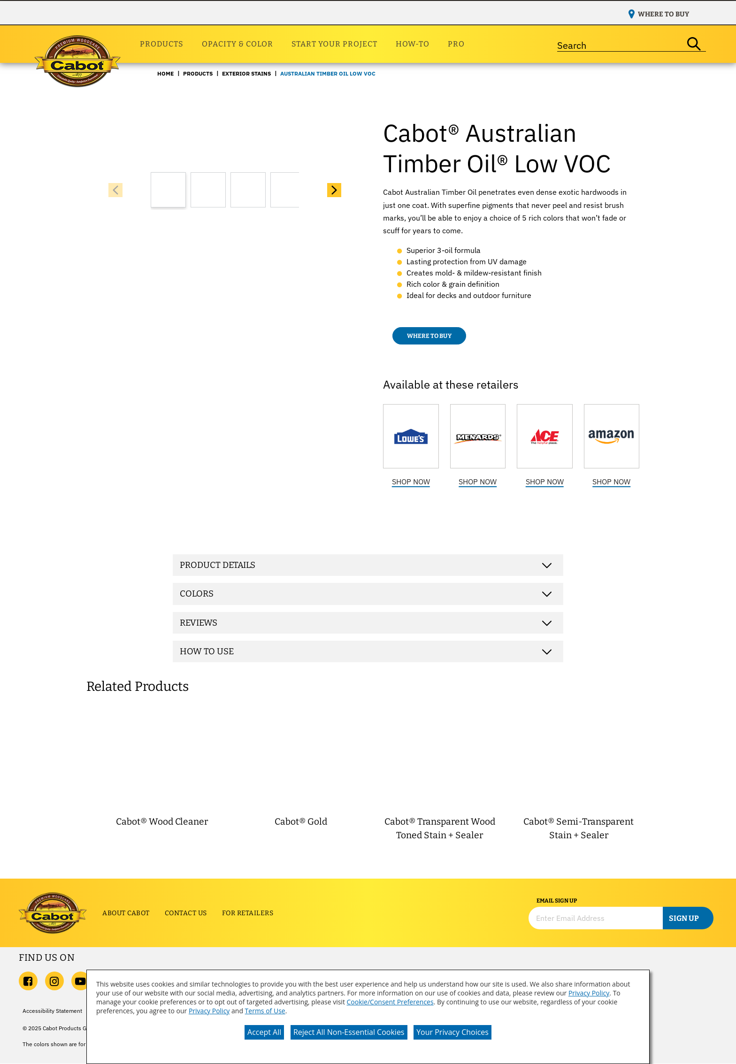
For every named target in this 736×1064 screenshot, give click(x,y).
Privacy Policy (588, 992)
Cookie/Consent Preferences (390, 1001)
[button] (334, 190)
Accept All (264, 1032)
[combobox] (619, 44)
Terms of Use (265, 1010)
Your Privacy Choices (452, 1032)
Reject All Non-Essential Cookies (349, 1032)
